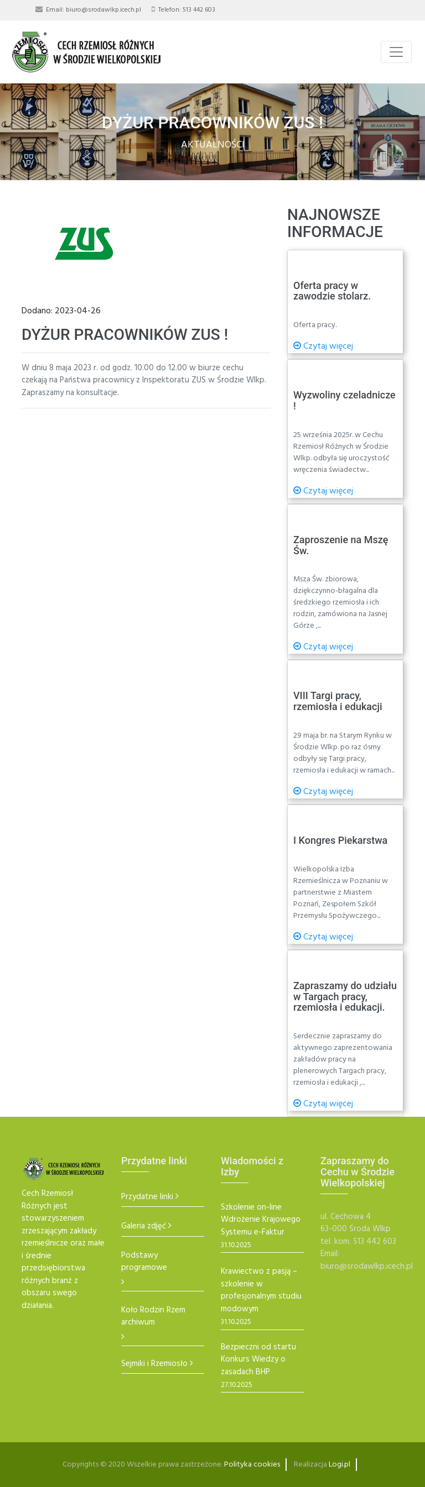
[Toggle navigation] (396, 52)
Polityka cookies (252, 1464)
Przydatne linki (147, 1197)
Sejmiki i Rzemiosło (154, 1364)
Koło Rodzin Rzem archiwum (153, 1316)
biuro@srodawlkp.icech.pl (103, 9)
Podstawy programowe (144, 1261)
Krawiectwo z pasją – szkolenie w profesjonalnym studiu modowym (261, 1290)
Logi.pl (339, 1464)
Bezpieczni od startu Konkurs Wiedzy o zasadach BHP (258, 1360)
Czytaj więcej (323, 346)
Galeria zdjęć (143, 1226)
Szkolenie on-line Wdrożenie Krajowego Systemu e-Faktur (260, 1220)
